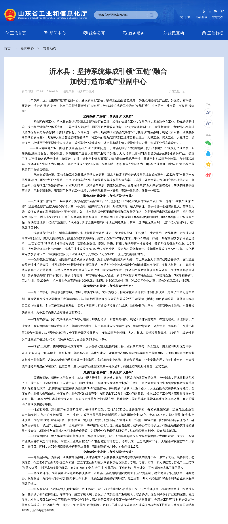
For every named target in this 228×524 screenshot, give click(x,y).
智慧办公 (218, 17)
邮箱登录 (202, 17)
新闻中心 (27, 48)
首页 (8, 48)
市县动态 (49, 48)
